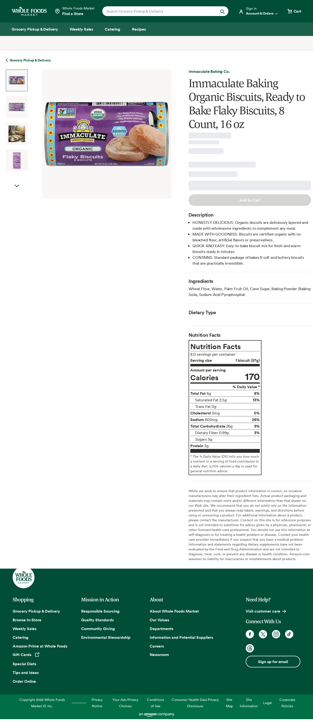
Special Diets (24, 663)
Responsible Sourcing (100, 611)
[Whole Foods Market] (29, 11)
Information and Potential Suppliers (181, 637)
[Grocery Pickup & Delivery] (35, 29)
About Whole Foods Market (174, 611)
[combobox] (159, 11)
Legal (267, 702)
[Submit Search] (222, 11)
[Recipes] (139, 29)
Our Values (159, 620)
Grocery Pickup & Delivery (36, 611)
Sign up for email (273, 661)
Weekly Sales (24, 628)
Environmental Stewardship (105, 637)
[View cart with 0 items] (294, 11)
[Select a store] (74, 11)
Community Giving (98, 628)
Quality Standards (97, 620)
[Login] (258, 11)
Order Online (24, 681)
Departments (161, 628)
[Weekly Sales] (81, 29)
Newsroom (159, 654)
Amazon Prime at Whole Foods (40, 646)
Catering (20, 637)
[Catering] (112, 29)
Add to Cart (249, 200)
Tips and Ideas (26, 672)
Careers (157, 646)
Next (16, 186)
